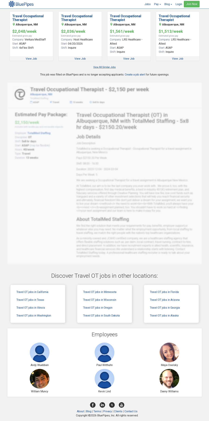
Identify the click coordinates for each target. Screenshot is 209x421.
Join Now (191, 4)
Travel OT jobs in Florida (164, 292)
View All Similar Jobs (104, 67)
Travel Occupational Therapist (28, 18)
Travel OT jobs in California (32, 292)
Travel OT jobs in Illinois (30, 307)
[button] (157, 4)
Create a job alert (135, 74)
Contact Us (130, 411)
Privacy (107, 411)
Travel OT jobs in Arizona (165, 299)
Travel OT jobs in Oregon (97, 307)
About (80, 411)
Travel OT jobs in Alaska (164, 315)
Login (178, 4)
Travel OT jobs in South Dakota (101, 315)
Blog (88, 411)
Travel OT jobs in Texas (30, 299)
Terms (97, 411)
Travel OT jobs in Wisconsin (99, 299)
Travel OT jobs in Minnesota (99, 292)
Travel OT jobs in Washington (33, 315)
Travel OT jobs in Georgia (165, 307)
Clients (118, 411)
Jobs (147, 4)
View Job (31, 58)
